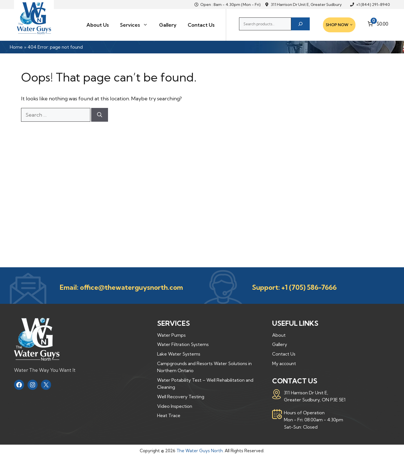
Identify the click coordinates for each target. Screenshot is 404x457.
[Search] (300, 23)
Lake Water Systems (178, 354)
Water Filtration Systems (183, 344)
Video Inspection (174, 406)
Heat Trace (168, 415)
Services (136, 25)
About (279, 335)
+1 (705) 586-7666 (309, 287)
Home (16, 47)
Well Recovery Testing (180, 396)
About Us (97, 25)
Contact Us (201, 25)
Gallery (167, 25)
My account (284, 363)
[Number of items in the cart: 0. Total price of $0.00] (377, 23)
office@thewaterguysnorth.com (131, 287)
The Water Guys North (199, 450)
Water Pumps (171, 335)
